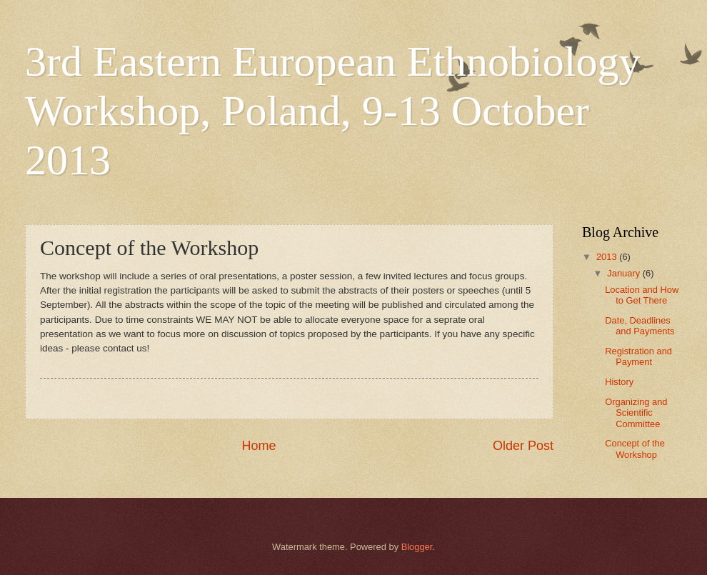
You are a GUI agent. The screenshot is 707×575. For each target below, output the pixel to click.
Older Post (523, 446)
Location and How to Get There (641, 295)
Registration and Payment (638, 356)
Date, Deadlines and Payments (639, 325)
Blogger (417, 546)
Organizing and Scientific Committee (636, 412)
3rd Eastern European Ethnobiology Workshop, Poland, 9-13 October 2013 (332, 111)
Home (258, 446)
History (619, 381)
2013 (607, 256)
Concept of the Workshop (635, 448)
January (624, 273)
